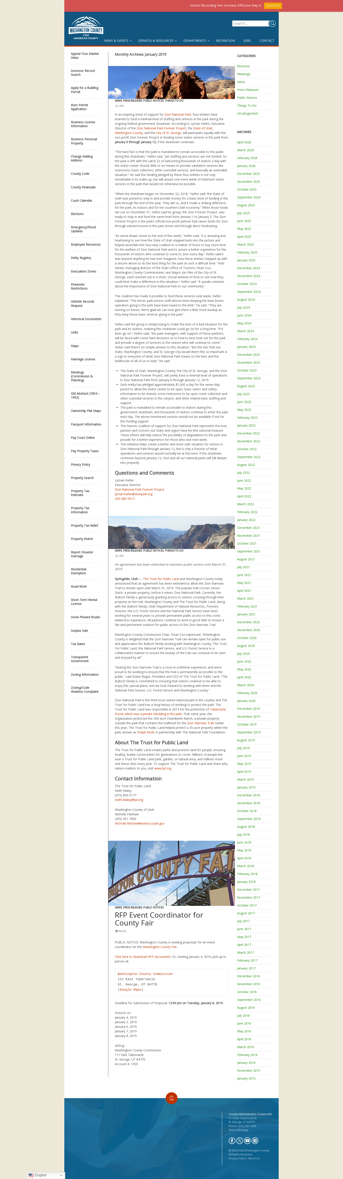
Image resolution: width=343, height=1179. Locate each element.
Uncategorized (247, 113)
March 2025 (245, 244)
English (37, 1175)
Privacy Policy (237, 1158)
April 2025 (244, 236)
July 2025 (243, 213)
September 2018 (249, 819)
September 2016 (249, 1000)
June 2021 (244, 575)
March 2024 (245, 331)
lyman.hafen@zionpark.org (133, 494)
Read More (273, 5)
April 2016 (244, 1039)
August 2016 (246, 1007)
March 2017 (245, 952)
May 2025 (244, 229)
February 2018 (247, 874)
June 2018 (244, 842)
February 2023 (247, 417)
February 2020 (247, 693)
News (118, 100)
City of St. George (168, 133)
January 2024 (246, 347)
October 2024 (247, 284)
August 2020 (246, 646)
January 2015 (246, 1078)
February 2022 (247, 512)
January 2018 (246, 882)
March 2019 (245, 779)
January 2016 (246, 1063)
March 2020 (245, 685)
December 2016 (248, 976)
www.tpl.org (162, 768)
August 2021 (246, 559)
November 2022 (248, 441)
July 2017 (243, 921)
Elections (243, 66)
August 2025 (246, 205)
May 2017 (244, 937)
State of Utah (202, 128)
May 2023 (244, 410)
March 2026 (245, 150)
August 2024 (246, 299)
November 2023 (248, 362)
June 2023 (244, 402)
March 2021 (245, 598)
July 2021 (243, 567)
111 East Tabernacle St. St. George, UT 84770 (243, 1120)
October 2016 (247, 992)
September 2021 (249, 551)
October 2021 (247, 543)
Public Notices (153, 100)
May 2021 (244, 583)
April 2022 (244, 496)
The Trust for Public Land (161, 579)
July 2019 (243, 748)
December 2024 (248, 268)
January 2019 (246, 787)
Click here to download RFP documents (143, 957)
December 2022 (248, 433)
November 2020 (248, 630)
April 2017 (244, 945)
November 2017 (248, 897)
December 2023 (248, 354)
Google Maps (130, 990)
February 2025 (247, 252)
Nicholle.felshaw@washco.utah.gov (139, 823)
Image (122, 931)
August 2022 (246, 465)
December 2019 (248, 709)
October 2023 (247, 370)
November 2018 (248, 803)
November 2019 (248, 716)
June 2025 (244, 221)
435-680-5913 (125, 499)
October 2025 (247, 189)
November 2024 (248, 276)
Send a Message (238, 1130)
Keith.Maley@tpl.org (129, 800)
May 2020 (244, 669)
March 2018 (245, 866)
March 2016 (245, 1047)
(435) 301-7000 (247, 1126)
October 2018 (247, 811)
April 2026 (244, 142)
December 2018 (248, 795)
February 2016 (247, 1055)
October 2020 (247, 638)
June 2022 (244, 480)
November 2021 (248, 535)
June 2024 (244, 315)
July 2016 (243, 1015)
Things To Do (174, 100)
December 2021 (248, 528)
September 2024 (249, 292)
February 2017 (247, 960)
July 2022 (243, 473)
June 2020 (244, 661)
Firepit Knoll (145, 732)
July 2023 (243, 394)
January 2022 (246, 520)
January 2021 (246, 614)
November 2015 (248, 1070)
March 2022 (245, 504)
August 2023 (246, 386)
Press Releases (132, 100)
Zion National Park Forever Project (161, 128)
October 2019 (247, 724)
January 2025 (246, 260)
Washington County (129, 133)
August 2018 (246, 827)
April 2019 (244, 771)
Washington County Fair (160, 947)
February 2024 (247, 339)
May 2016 (244, 1031)
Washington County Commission (145, 974)
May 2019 (244, 764)
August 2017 (246, 913)
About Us (254, 1158)
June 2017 (244, 929)
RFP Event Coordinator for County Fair (159, 919)
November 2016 (248, 984)
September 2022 (249, 457)
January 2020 (246, 701)
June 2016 (244, 1023)
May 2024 (244, 323)
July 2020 (243, 653)
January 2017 (246, 968)
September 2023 (249, 378)
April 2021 (244, 591)
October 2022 (247, 449)
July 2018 (243, 834)
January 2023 (246, 425)
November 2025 (248, 181)
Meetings (243, 74)
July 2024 (243, 307)
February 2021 (247, 606)
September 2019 (249, 732)
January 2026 (246, 166)
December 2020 (248, 622)
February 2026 (247, 158)
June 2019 (244, 756)
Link (121, 106)
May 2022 (244, 488)
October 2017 (247, 905)
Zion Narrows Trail (200, 723)
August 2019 (246, 740)
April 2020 (244, 677)
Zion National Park (177, 114)
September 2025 (249, 197)
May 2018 (244, 850)
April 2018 (244, 858)
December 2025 (248, 174)
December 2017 (248, 889)
